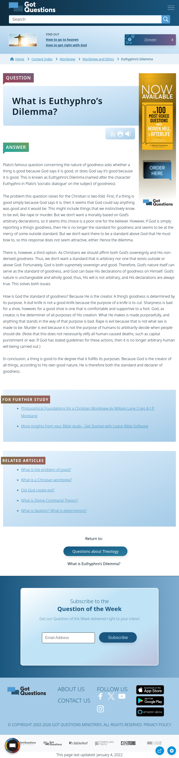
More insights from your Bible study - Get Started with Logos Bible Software (84, 426)
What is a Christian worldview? (46, 479)
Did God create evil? (38, 490)
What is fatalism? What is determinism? (54, 510)
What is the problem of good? (46, 469)
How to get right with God (66, 45)
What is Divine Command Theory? (49, 500)
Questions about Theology (95, 551)
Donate (150, 39)
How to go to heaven (62, 39)
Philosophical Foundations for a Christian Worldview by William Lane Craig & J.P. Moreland (88, 412)
